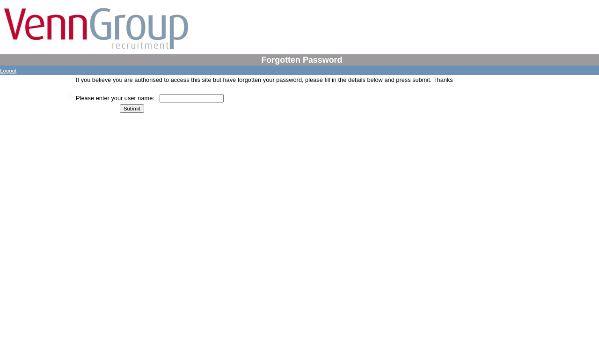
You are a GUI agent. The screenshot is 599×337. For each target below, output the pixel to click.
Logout (8, 70)
